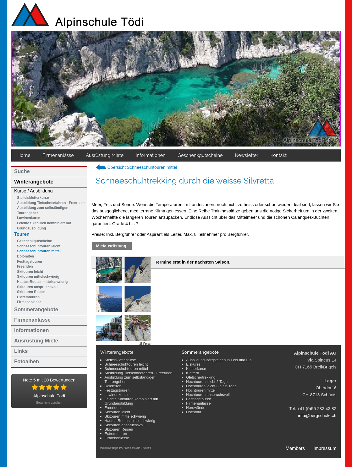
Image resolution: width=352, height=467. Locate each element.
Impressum (325, 448)
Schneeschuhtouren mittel (39, 251)
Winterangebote (33, 182)
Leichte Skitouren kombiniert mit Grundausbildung (44, 225)
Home (23, 155)
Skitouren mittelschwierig (38, 277)
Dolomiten (25, 256)
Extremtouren (28, 297)
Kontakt (279, 155)
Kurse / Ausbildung (33, 190)
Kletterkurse (196, 368)
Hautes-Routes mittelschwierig (42, 282)
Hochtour (193, 412)
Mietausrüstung (111, 246)
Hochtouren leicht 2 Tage (207, 381)
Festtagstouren (29, 262)
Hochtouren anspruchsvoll (207, 394)
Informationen (151, 155)
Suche (22, 171)
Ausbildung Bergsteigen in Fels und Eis (218, 360)
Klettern (192, 373)
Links (21, 351)
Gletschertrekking (200, 377)
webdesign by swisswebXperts (125, 448)
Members (295, 448)
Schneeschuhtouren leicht (38, 246)
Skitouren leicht (30, 272)
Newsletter (246, 155)
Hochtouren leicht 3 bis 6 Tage (211, 386)
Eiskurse (193, 364)
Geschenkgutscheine (34, 241)
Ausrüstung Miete (104, 155)
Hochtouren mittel (201, 390)
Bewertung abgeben (49, 402)
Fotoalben (26, 361)
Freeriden (25, 266)
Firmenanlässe (58, 155)
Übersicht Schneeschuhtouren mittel (142, 167)
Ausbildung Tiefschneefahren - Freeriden (51, 203)
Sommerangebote (36, 309)
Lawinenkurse (28, 218)
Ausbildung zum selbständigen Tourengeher (42, 210)
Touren (21, 234)
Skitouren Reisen (31, 292)
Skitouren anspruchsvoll (37, 287)
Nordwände (195, 407)
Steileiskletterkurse (33, 198)
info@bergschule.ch (317, 415)
